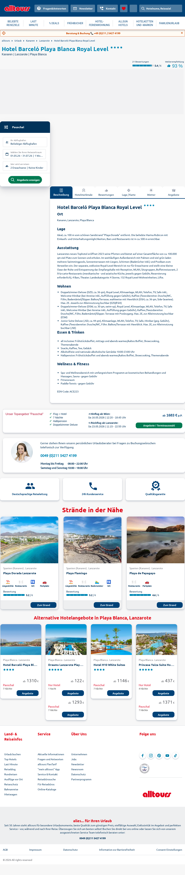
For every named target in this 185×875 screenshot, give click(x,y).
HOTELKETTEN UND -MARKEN (144, 23)
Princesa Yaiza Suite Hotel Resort (161, 667)
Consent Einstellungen (169, 847)
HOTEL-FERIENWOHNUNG (99, 23)
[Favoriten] (124, 8)
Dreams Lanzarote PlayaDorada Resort (75, 667)
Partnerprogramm (81, 782)
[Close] (182, 33)
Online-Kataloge (47, 792)
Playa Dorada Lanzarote (19, 576)
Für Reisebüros (46, 787)
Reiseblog (10, 772)
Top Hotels (10, 762)
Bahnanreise (11, 792)
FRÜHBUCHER (75, 23)
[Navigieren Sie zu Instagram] (151, 758)
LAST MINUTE (33, 23)
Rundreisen (10, 777)
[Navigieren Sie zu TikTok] (175, 758)
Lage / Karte (129, 195)
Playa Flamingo (76, 576)
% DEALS (54, 23)
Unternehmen (79, 757)
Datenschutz (78, 777)
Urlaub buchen (12, 757)
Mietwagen (10, 797)
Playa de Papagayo (142, 576)
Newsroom (77, 772)
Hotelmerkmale (83, 195)
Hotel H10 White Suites (109, 667)
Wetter (151, 195)
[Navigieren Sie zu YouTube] (167, 758)
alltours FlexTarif (47, 767)
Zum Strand (43, 607)
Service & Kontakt (48, 777)
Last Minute (11, 767)
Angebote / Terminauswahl (159, 428)
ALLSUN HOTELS (123, 23)
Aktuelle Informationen (51, 757)
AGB (5, 847)
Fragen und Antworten (50, 762)
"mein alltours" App (49, 772)
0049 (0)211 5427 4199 (58, 458)
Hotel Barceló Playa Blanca (21, 667)
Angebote (27, 696)
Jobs (73, 762)
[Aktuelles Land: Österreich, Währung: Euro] (133, 8)
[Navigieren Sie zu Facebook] (142, 758)
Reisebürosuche (47, 782)
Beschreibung (61, 195)
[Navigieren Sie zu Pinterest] (159, 758)
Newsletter (77, 767)
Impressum (35, 847)
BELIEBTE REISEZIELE (13, 23)
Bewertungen (106, 195)
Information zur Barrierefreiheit (117, 847)
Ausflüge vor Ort (13, 782)
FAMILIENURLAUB (169, 23)
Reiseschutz (11, 787)
